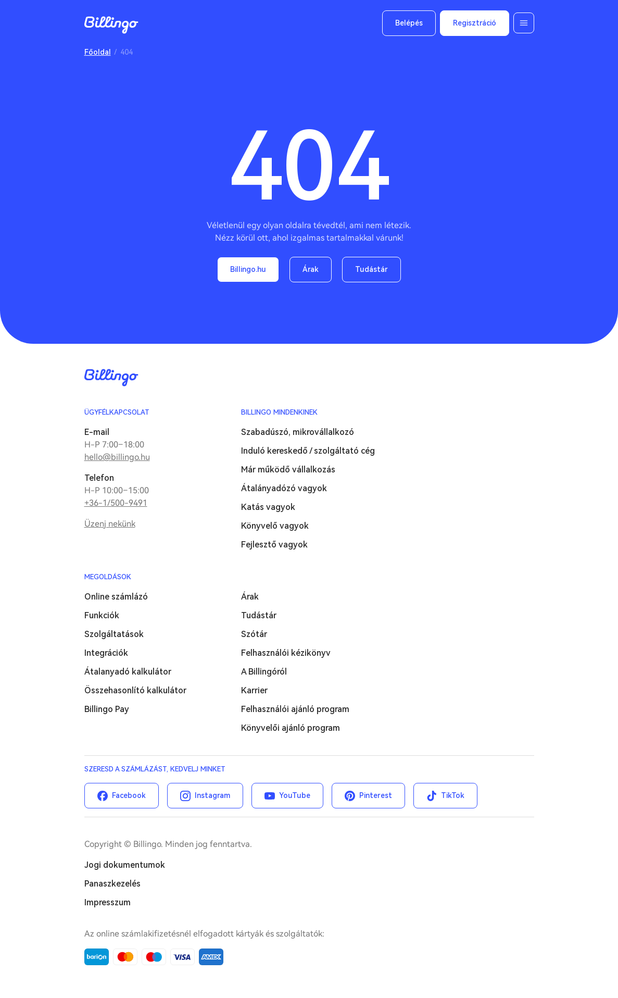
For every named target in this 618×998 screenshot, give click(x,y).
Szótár (254, 634)
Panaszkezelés (112, 884)
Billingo (111, 25)
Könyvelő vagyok (275, 526)
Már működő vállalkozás (288, 470)
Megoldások (107, 577)
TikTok (452, 795)
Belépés (409, 23)
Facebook (129, 795)
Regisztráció (474, 23)
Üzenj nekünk (109, 524)
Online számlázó (116, 597)
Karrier (254, 690)
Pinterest (375, 795)
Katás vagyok (268, 507)
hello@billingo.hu (117, 457)
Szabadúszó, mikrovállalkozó (297, 432)
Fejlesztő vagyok (274, 545)
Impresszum (107, 902)
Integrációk (106, 653)
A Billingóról (264, 672)
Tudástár (371, 269)
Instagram (212, 795)
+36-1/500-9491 (115, 503)
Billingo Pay (106, 709)
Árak (310, 269)
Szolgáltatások (114, 634)
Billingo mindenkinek (279, 412)
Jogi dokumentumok (124, 865)
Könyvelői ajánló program (290, 728)
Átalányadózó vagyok (284, 488)
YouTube (294, 795)
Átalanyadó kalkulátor (127, 672)
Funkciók (101, 615)
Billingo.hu (248, 269)
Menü (523, 23)
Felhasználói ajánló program (295, 709)
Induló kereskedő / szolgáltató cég (308, 451)
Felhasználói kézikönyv (286, 653)
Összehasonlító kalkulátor (135, 690)
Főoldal (97, 52)
